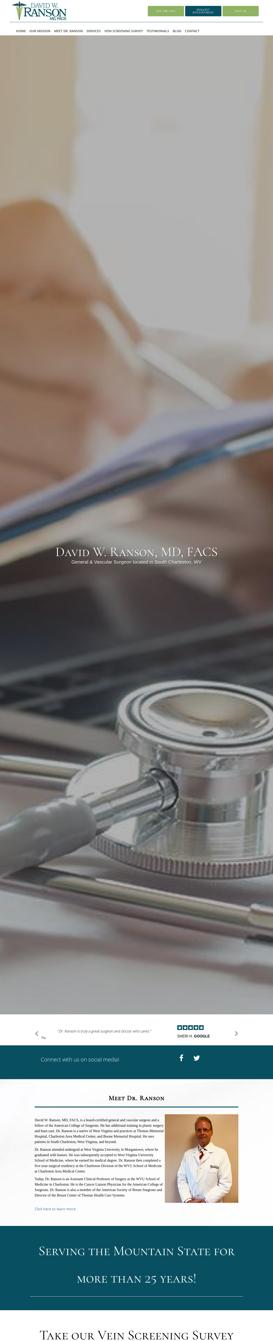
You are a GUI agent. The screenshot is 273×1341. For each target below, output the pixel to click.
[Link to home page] (50, 11)
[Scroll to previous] (36, 1033)
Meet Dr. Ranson (137, 1098)
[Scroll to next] (236, 1033)
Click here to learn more (55, 1208)
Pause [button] (43, 1038)
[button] (203, 11)
